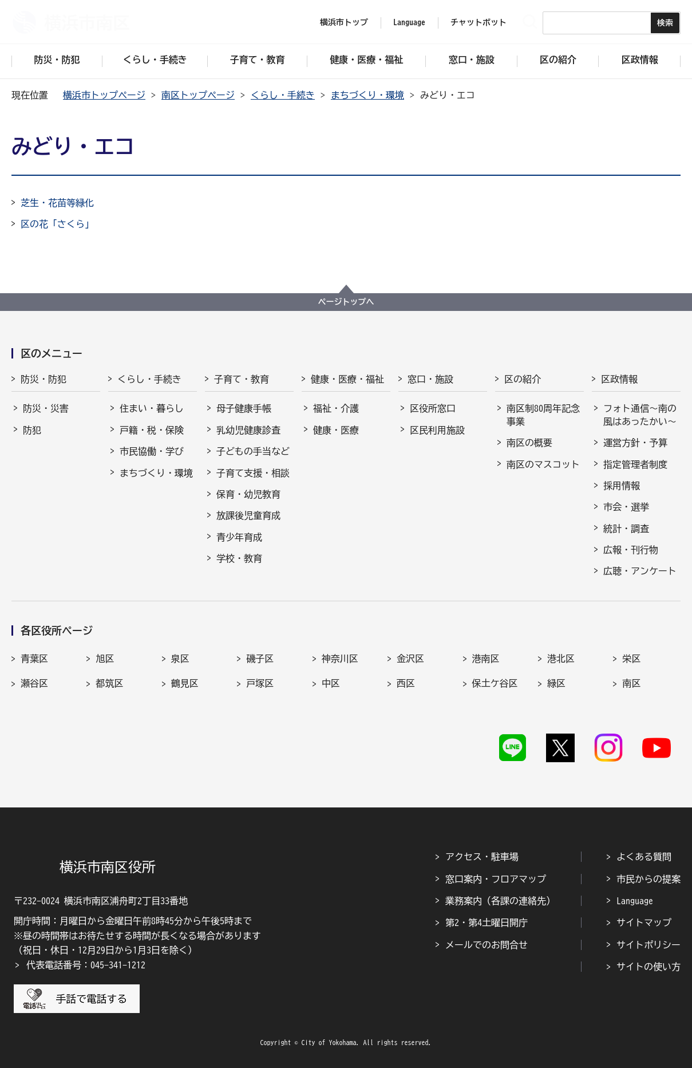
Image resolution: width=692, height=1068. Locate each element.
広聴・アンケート (640, 571)
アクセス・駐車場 (482, 856)
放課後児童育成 (248, 515)
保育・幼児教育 (248, 494)
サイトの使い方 (648, 966)
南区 (631, 683)
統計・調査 (626, 528)
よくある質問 (643, 856)
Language (634, 900)
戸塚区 (260, 683)
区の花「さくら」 (57, 223)
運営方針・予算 (635, 442)
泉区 (180, 658)
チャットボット (478, 22)
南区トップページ (198, 95)
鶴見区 (185, 683)
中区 (331, 683)
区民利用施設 (437, 430)
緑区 (556, 683)
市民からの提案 (648, 879)
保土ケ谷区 (495, 683)
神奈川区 (340, 658)
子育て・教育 (241, 379)
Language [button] (409, 22)
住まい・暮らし (152, 408)
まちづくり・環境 (367, 95)
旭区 (105, 658)
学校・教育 (239, 558)
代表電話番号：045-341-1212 (85, 965)
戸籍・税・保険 (152, 430)
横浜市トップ (344, 22)
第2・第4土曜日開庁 (486, 922)
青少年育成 (239, 537)
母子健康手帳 (243, 408)
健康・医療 (336, 430)
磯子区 (260, 658)
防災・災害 (46, 408)
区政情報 (619, 379)
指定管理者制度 (635, 464)
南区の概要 (529, 442)
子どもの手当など (253, 451)
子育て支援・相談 (253, 473)
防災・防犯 (43, 379)
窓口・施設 (430, 379)
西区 (406, 683)
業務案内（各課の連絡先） (500, 900)
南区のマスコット (543, 464)
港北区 (561, 658)
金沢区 (410, 658)
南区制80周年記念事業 (543, 414)
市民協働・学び (152, 451)
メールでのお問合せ (486, 944)
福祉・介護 (336, 408)
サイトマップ (643, 922)
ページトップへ (346, 302)
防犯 (32, 430)
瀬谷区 (34, 683)
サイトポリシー (648, 944)
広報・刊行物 (630, 549)
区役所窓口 (433, 408)
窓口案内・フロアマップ (495, 879)
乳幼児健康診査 (248, 430)
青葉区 (34, 658)
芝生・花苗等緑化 (57, 202)
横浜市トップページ (104, 95)
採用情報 (621, 485)
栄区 (631, 658)
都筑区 (109, 683)
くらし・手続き (283, 95)
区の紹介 (522, 379)
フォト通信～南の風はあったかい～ (640, 414)
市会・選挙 (626, 506)
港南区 (486, 658)
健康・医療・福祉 (347, 379)
